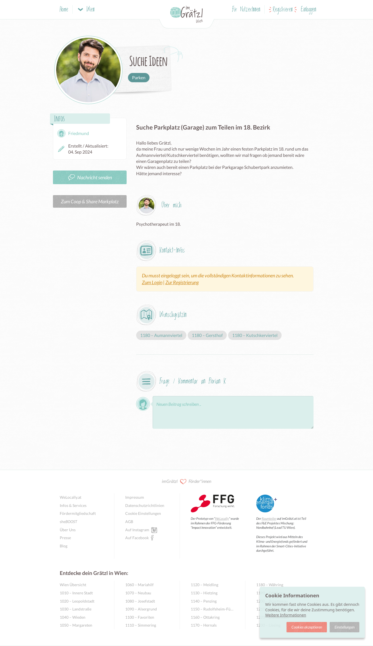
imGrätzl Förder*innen (186, 481)
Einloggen (308, 9)
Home (64, 9)
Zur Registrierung (182, 282)
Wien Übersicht (73, 584)
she (68, 521)
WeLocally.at (70, 497)
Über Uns (68, 529)
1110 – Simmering (140, 625)
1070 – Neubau (138, 593)
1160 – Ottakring (205, 617)
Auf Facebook (137, 537)
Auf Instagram (137, 529)
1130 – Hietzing (204, 593)
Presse (65, 537)
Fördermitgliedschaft (78, 513)
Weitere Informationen (285, 615)
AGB (129, 521)
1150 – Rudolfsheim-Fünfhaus (212, 609)
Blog (63, 546)
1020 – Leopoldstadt (77, 601)
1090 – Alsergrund (141, 609)
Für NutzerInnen (246, 9)
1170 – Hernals (204, 625)
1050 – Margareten (76, 625)
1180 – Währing (269, 584)
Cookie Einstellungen (143, 513)
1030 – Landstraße (75, 609)
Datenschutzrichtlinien (144, 505)
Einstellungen (344, 627)
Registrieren (283, 9)
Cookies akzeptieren (306, 627)
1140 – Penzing (204, 601)
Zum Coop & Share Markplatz (90, 201)
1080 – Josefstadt (140, 601)
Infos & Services (73, 505)
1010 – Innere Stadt (76, 593)
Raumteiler (269, 518)
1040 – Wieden (72, 617)
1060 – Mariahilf (139, 584)
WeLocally (222, 518)
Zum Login (152, 282)
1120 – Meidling (204, 584)
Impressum (134, 497)
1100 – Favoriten (139, 617)
